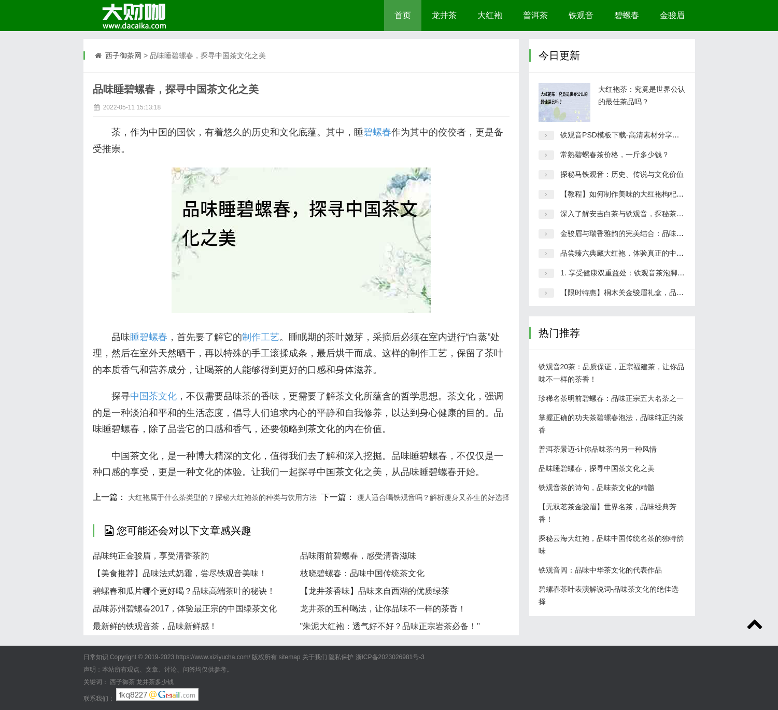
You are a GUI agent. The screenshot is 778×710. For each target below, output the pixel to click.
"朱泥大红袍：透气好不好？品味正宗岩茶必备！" (390, 626)
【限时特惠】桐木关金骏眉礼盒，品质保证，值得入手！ (651, 292)
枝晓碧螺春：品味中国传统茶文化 (362, 573)
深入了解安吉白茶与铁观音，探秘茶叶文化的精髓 (640, 214)
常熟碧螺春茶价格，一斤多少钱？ (614, 154)
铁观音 (581, 15)
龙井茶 (444, 15)
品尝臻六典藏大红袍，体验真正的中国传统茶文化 (640, 253)
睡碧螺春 (148, 337)
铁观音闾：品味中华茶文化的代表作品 (600, 570)
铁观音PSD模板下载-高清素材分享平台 (623, 135)
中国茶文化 (153, 396)
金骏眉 (672, 15)
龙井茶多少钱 (155, 682)
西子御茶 (122, 682)
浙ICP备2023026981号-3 (390, 657)
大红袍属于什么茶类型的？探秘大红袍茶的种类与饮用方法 (222, 497)
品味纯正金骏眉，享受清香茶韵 (151, 555)
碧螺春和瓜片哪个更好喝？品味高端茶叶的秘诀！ (184, 591)
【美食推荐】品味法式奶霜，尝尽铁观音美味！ (180, 573)
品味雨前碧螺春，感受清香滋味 (358, 555)
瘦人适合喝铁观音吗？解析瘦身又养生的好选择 (433, 497)
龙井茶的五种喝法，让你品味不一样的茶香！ (383, 608)
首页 (402, 15)
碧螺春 (626, 15)
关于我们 (314, 657)
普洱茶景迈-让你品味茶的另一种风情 (598, 449)
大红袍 (489, 15)
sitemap (289, 657)
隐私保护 (341, 657)
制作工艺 (260, 337)
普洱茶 (535, 15)
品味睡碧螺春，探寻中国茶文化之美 (597, 468)
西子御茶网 (123, 55)
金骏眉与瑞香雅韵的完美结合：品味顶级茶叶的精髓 (643, 233)
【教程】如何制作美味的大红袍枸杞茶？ (625, 194)
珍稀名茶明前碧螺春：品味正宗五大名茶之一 (611, 398)
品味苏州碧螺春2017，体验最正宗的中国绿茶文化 (185, 608)
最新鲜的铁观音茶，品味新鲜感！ (155, 626)
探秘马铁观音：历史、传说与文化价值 (622, 174)
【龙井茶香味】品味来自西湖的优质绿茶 (374, 591)
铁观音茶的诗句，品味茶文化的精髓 (597, 487)
